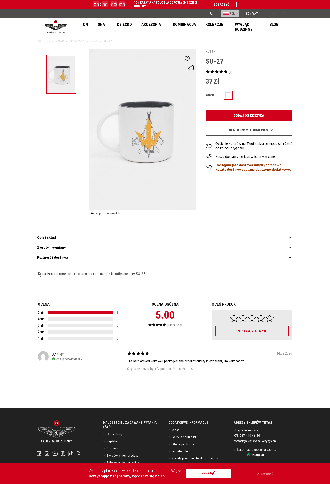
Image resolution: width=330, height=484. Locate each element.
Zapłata (112, 462)
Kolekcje (193, 27)
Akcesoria (138, 27)
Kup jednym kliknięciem (248, 130)
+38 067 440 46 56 (247, 457)
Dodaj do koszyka (246, 116)
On (83, 27)
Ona (96, 27)
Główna (44, 41)
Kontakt (252, 13)
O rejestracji (115, 455)
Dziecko (114, 27)
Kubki (94, 41)
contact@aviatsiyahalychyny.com (255, 462)
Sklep (60, 41)
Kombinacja (166, 27)
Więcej (176, 470)
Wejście (273, 13)
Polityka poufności (184, 458)
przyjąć (214, 473)
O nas (175, 451)
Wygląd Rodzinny (224, 27)
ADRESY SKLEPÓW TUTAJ (253, 444)
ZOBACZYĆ (221, 4)
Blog (252, 27)
